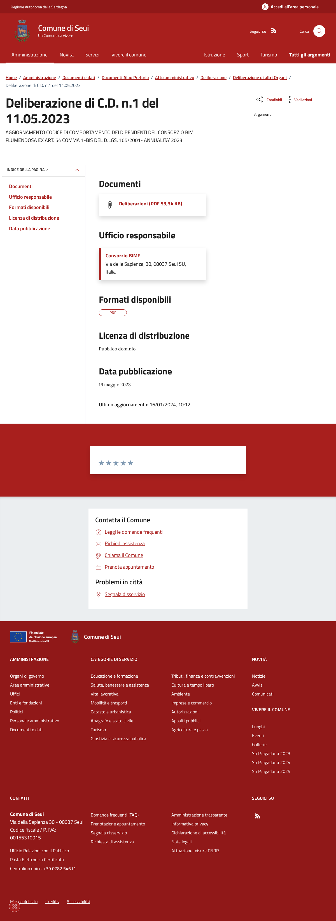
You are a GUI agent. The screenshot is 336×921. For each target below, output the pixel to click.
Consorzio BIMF (123, 255)
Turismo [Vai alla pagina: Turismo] (268, 54)
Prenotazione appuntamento (118, 823)
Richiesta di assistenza (112, 841)
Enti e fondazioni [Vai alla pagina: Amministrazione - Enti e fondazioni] (26, 702)
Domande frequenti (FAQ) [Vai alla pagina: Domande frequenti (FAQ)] (115, 814)
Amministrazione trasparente (199, 814)
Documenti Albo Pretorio (125, 77)
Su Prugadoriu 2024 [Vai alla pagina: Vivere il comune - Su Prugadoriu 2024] (271, 762)
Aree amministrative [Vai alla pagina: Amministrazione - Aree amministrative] (29, 685)
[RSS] (271, 31)
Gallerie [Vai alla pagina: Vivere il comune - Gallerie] (259, 744)
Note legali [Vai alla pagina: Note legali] (181, 841)
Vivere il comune (271, 709)
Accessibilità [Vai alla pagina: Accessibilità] (78, 901)
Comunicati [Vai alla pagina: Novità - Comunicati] (263, 693)
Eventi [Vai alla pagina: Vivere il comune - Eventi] (258, 735)
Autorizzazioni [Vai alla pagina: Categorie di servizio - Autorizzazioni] (185, 711)
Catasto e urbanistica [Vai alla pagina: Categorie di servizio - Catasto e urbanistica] (111, 711)
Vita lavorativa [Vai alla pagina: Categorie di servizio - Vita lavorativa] (104, 693)
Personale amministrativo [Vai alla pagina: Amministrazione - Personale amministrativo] (34, 720)
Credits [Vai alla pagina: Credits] (52, 901)
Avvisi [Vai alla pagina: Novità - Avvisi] (257, 685)
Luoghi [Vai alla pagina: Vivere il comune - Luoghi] (258, 726)
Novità (259, 659)
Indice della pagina (28, 169)
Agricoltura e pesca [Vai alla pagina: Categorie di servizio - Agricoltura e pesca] (189, 729)
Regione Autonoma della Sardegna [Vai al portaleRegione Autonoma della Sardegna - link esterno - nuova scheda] (39, 7)
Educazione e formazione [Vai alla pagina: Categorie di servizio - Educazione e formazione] (114, 676)
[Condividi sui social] (268, 99)
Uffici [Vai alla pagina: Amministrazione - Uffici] (15, 693)
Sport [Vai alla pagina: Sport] (243, 54)
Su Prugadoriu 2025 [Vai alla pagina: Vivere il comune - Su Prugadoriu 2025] (271, 771)
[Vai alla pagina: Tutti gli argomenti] (306, 55)
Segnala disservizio (109, 832)
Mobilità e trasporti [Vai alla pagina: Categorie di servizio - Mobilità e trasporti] (109, 702)
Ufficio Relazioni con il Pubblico (39, 850)
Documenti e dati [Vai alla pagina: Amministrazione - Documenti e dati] (26, 729)
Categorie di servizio (114, 659)
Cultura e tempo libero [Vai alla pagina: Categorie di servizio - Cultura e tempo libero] (192, 685)
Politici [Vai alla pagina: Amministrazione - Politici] (16, 711)
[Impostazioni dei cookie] (14, 906)
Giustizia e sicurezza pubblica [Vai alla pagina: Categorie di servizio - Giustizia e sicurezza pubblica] (118, 738)
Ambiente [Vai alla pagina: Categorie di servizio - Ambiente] (180, 693)
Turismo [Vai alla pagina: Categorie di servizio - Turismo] (98, 729)
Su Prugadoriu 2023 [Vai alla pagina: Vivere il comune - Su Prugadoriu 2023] (271, 753)
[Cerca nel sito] (319, 31)
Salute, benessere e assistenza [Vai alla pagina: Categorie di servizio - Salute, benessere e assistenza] (120, 685)
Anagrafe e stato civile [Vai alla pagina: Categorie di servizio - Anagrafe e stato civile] (112, 720)
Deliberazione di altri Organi (260, 77)
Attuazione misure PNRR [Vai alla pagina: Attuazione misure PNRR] (195, 850)
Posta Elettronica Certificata (37, 859)
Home (11, 77)
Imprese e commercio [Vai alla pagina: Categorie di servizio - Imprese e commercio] (191, 702)
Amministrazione (39, 77)
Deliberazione (213, 77)
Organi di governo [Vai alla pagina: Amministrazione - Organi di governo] (27, 676)
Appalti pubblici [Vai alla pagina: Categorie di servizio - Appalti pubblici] (185, 720)
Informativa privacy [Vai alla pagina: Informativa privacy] (189, 823)
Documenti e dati (78, 77)
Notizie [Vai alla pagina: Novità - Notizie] (258, 676)
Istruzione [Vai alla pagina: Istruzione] (214, 54)
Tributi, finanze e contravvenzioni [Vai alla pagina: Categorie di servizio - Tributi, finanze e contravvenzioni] (203, 676)
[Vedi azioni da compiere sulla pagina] (298, 99)
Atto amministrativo (174, 77)
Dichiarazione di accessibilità (198, 832)
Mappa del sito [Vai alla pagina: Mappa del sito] (24, 901)
